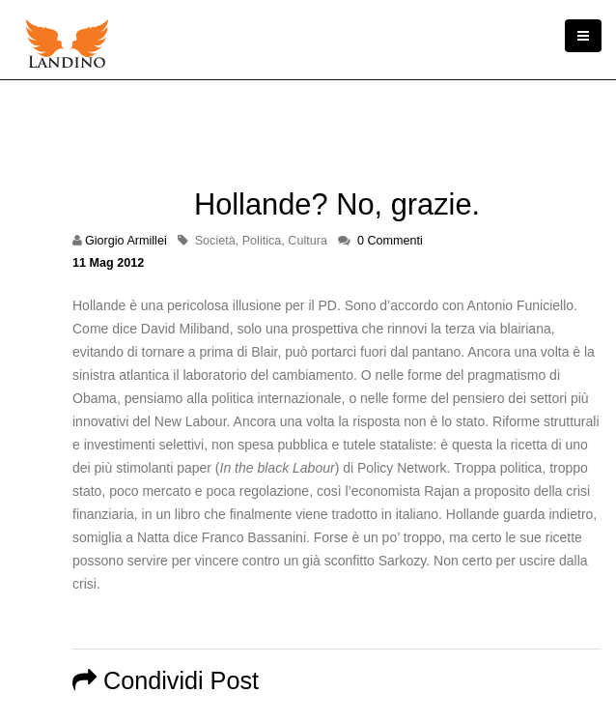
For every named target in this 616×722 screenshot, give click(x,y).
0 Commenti (390, 240)
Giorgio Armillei (126, 240)
